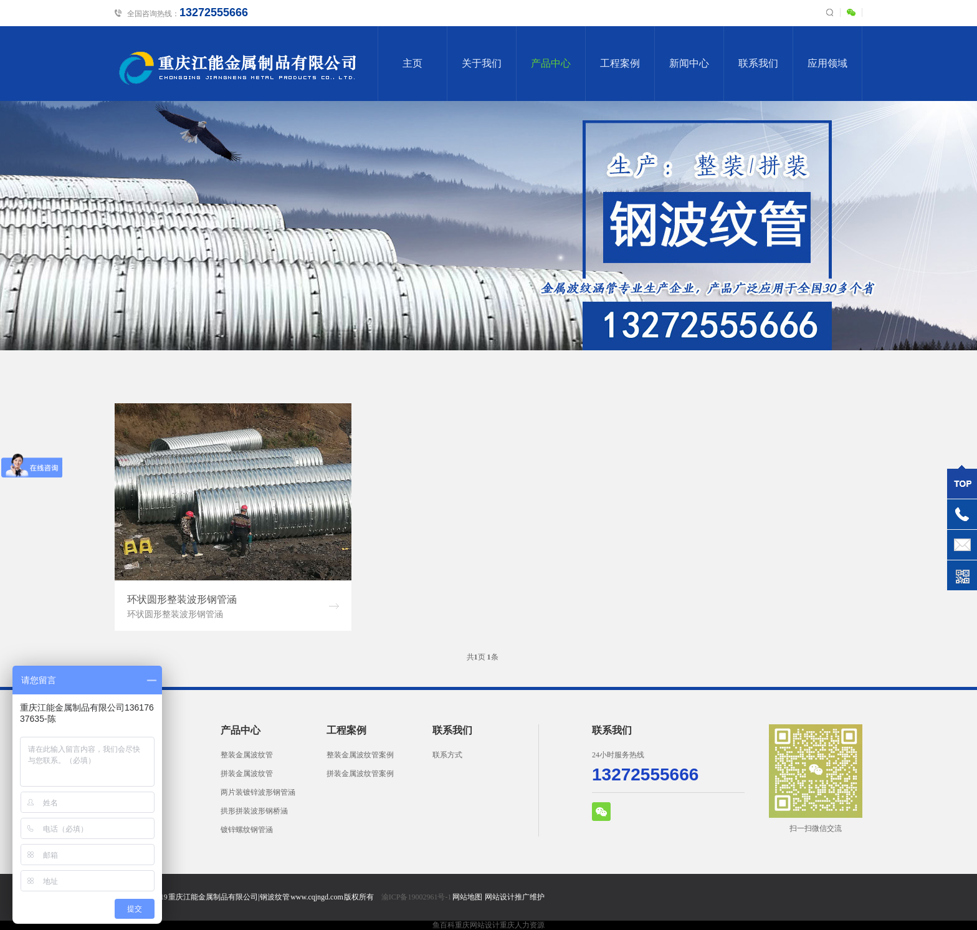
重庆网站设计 (477, 925)
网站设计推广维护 (515, 897)
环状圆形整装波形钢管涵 (182, 599)
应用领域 (827, 63)
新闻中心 (689, 63)
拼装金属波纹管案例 (360, 773)
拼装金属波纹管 (247, 773)
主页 (412, 63)
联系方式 (447, 754)
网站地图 (467, 897)
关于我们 (482, 63)
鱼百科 (443, 925)
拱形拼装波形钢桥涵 (254, 811)
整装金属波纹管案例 (360, 754)
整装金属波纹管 (247, 754)
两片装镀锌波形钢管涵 (258, 792)
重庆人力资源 (522, 925)
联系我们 (758, 63)
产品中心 (551, 63)
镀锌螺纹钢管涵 (247, 829)
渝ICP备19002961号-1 (416, 897)
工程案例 (620, 63)
